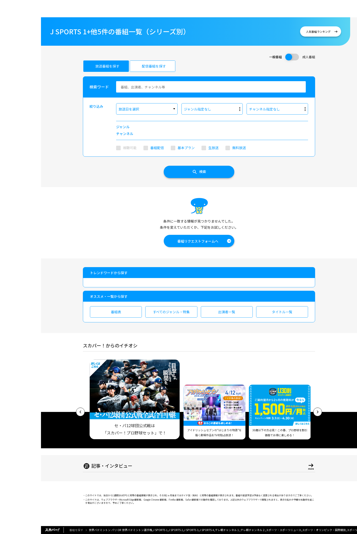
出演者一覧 (226, 311)
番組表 (116, 311)
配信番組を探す (154, 66)
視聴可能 (130, 147)
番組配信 (157, 147)
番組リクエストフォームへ (197, 241)
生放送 (213, 147)
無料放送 (239, 147)
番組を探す (76, 530)
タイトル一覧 (282, 311)
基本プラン (186, 147)
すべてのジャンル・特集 (171, 311)
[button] (80, 412)
